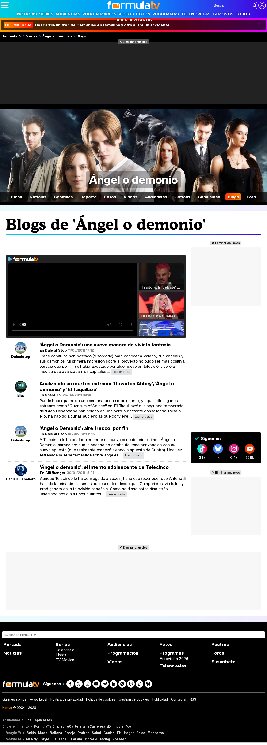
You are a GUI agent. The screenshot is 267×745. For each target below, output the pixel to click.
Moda (42, 732)
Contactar (179, 699)
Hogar (129, 732)
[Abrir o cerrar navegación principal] (5, 5)
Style (45, 739)
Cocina (109, 732)
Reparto (88, 197)
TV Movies (65, 660)
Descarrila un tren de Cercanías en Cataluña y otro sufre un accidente (87, 25)
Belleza (56, 732)
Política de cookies (100, 699)
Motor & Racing (97, 739)
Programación (99, 14)
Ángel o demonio (57, 36)
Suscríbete (223, 661)
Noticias (27, 14)
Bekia (31, 732)
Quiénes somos (14, 699)
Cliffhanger (55, 472)
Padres (83, 732)
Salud (96, 732)
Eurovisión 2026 (174, 658)
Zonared (119, 739)
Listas (61, 655)
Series (46, 14)
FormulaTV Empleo (49, 726)
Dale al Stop (56, 350)
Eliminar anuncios (135, 42)
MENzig (32, 739)
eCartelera (76, 726)
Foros (243, 14)
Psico (140, 732)
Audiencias (67, 14)
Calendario (65, 650)
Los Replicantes (38, 720)
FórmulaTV (12, 36)
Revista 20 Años (133, 20)
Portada (13, 644)
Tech (62, 739)
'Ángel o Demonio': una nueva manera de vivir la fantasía (105, 344)
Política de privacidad (66, 699)
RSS (193, 699)
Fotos (143, 14)
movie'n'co (122, 726)
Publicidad (160, 699)
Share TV (53, 394)
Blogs (81, 36)
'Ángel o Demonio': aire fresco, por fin (83, 428)
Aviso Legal (38, 699)
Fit (119, 732)
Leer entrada (121, 372)
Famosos (223, 14)
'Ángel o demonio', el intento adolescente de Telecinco (104, 467)
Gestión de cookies (134, 699)
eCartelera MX (99, 726)
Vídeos (126, 14)
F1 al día (75, 739)
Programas (165, 14)
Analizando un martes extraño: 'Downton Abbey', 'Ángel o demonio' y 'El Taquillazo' (106, 386)
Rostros (220, 644)
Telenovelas (196, 14)
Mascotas (156, 732)
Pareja (70, 732)
